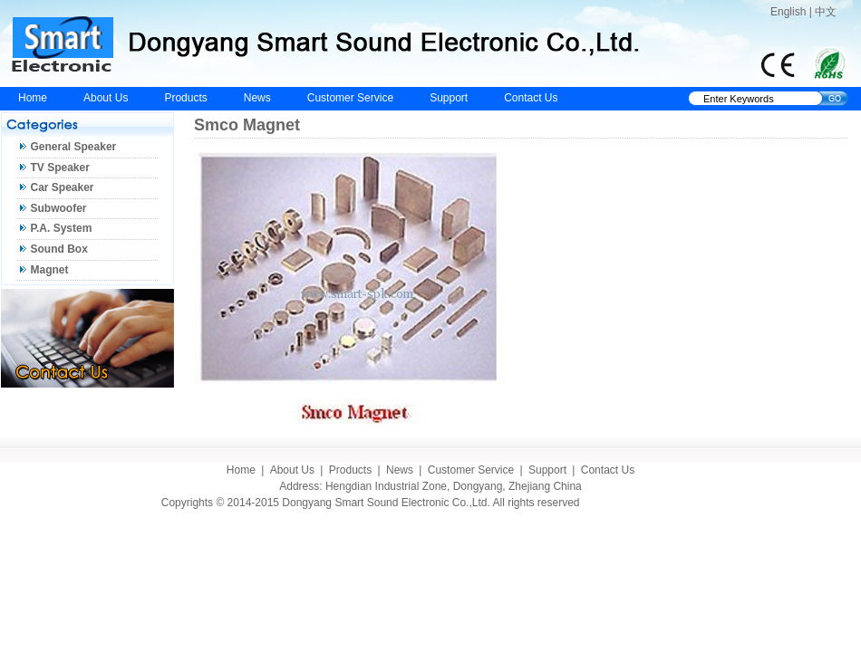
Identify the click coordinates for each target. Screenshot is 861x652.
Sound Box (59, 249)
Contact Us (530, 97)
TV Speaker (60, 167)
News (257, 97)
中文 (826, 11)
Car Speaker (62, 187)
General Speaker (74, 146)
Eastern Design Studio (646, 502)
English (788, 11)
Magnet (50, 270)
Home (32, 97)
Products (185, 97)
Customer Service (350, 97)
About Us (105, 97)
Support (449, 97)
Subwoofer (59, 208)
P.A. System (61, 228)
